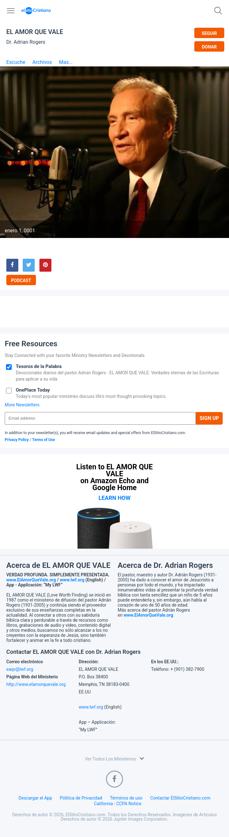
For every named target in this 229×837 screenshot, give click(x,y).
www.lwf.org (72, 579)
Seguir (209, 33)
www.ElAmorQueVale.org (31, 579)
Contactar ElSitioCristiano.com (180, 798)
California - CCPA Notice (117, 803)
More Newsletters (22, 405)
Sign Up (209, 418)
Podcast (21, 280)
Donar (209, 46)
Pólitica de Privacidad (81, 798)
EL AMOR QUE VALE (34, 32)
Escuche (15, 62)
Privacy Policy (17, 440)
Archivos (42, 62)
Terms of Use (43, 440)
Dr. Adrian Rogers (25, 42)
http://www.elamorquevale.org (36, 684)
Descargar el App (35, 798)
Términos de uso (126, 798)
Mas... (66, 62)
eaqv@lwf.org (19, 669)
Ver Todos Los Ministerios (114, 758)
